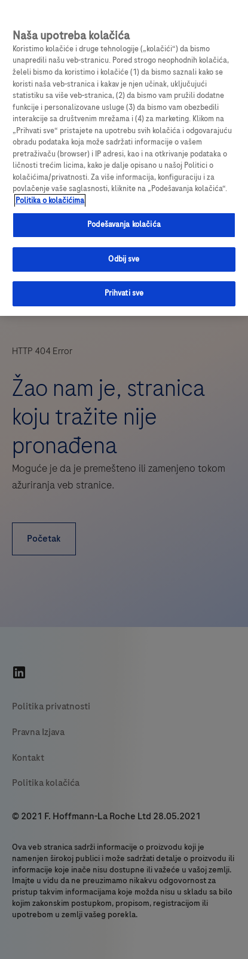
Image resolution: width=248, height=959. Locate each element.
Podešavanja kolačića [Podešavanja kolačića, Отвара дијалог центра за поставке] (124, 224)
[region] (124, 158)
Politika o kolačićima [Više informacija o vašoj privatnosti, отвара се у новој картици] (50, 200)
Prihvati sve (124, 293)
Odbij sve (123, 259)
